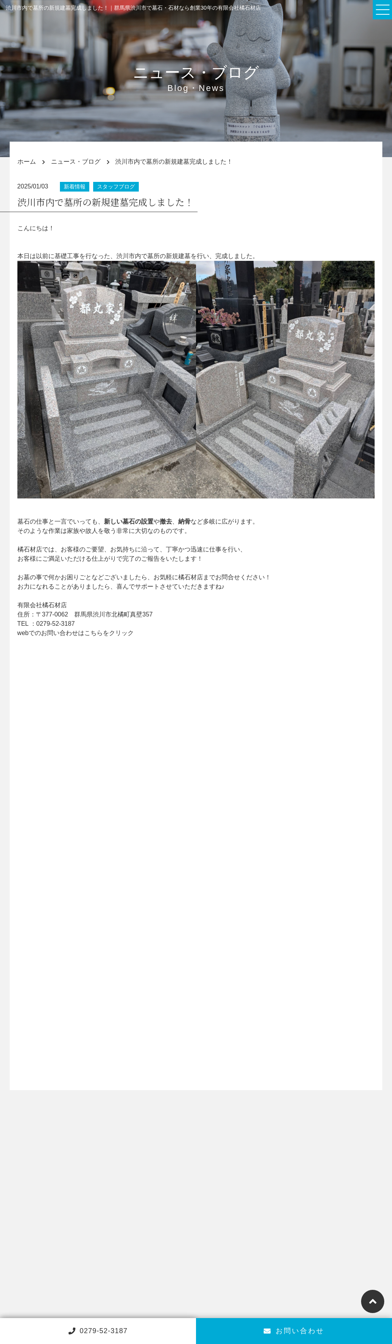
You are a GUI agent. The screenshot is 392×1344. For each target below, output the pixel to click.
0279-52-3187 (55, 623)
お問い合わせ (294, 1331)
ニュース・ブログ (76, 161)
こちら (93, 633)
